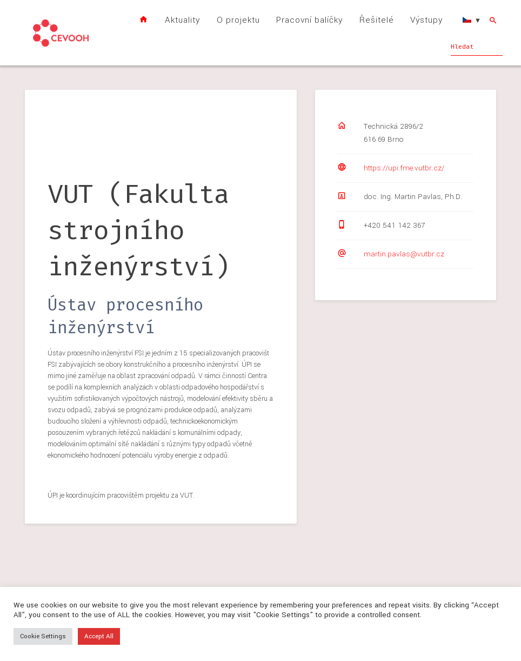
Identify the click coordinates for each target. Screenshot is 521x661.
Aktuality (182, 20)
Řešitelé (376, 20)
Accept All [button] (98, 636)
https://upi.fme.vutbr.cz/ (404, 168)
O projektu (238, 20)
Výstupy (426, 20)
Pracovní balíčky (309, 20)
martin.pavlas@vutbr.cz (404, 254)
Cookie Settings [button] (43, 636)
